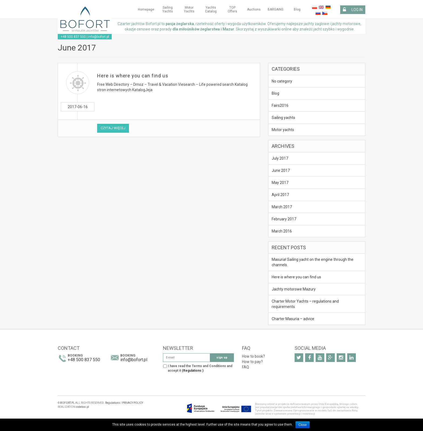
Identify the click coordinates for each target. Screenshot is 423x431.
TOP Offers (232, 9)
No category (282, 81)
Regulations (112, 402)
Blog (297, 9)
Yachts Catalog (211, 9)
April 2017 (280, 195)
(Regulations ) (192, 370)
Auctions (254, 9)
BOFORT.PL (67, 402)
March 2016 (282, 231)
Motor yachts (189, 9)
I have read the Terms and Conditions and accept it (200, 368)
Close (302, 425)
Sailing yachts (167, 9)
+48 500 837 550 (73, 37)
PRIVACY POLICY (132, 402)
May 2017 (280, 182)
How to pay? (252, 362)
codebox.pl (82, 406)
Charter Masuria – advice (293, 319)
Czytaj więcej (113, 128)
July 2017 (280, 158)
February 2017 (284, 219)
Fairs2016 (280, 105)
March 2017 (282, 207)
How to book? (253, 356)
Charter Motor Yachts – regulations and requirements (305, 304)
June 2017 (281, 170)
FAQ (245, 367)
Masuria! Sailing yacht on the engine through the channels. (312, 262)
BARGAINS (275, 9)
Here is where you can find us (132, 75)
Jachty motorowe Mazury (294, 289)
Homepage (146, 9)
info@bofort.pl (98, 37)
